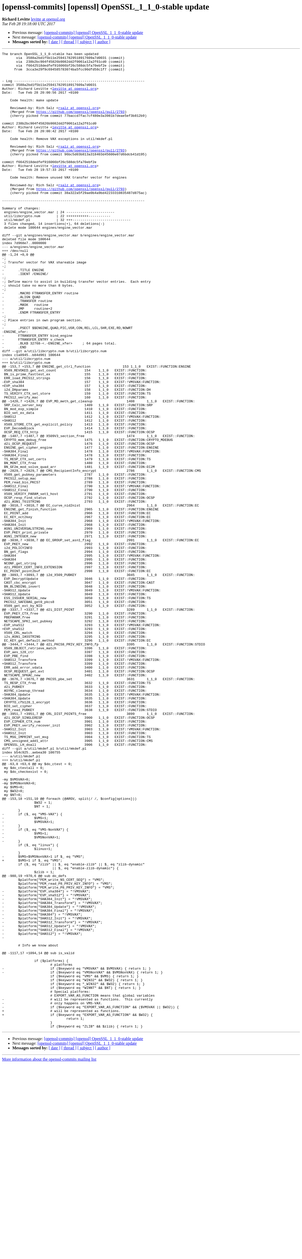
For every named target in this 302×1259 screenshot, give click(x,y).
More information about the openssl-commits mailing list (49, 1254)
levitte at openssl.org (48, 19)
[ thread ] (68, 42)
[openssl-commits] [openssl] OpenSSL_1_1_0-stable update (93, 32)
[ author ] (102, 42)
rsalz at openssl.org (78, 119)
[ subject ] (85, 42)
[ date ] (54, 42)
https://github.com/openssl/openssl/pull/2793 (80, 124)
